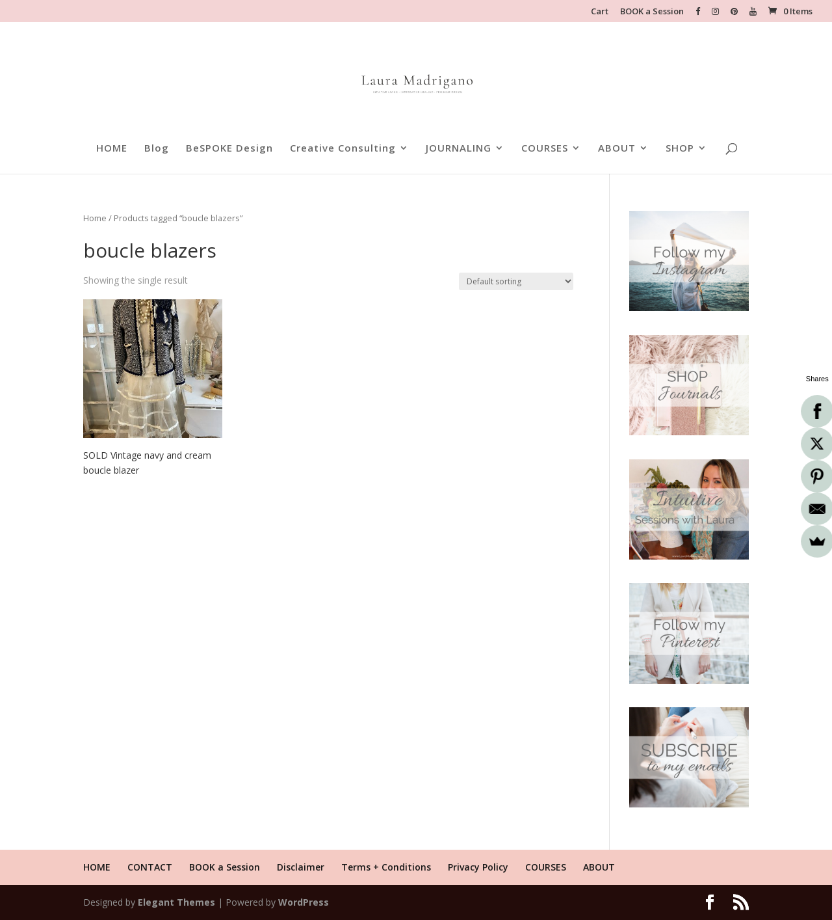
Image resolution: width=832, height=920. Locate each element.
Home (95, 218)
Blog (156, 148)
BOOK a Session (652, 12)
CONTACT (149, 867)
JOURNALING (458, 148)
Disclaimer (300, 867)
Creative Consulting (343, 148)
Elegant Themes (176, 902)
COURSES (544, 148)
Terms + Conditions (386, 867)
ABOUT (617, 148)
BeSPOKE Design (229, 148)
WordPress (303, 902)
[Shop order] (516, 281)
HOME (111, 148)
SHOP (680, 148)
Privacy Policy (478, 867)
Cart (599, 12)
